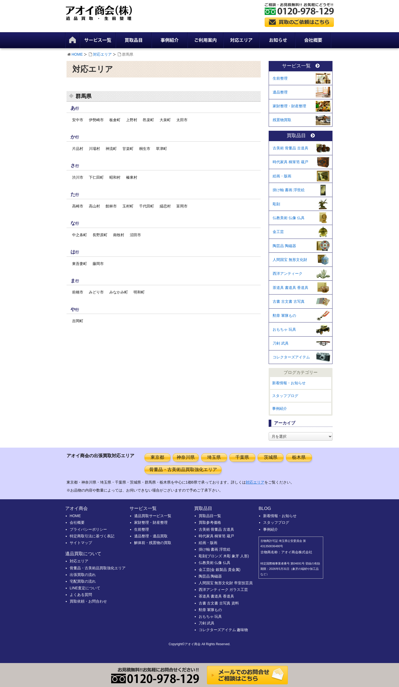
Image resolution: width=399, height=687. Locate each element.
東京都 (157, 457)
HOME (77, 54)
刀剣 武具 (281, 343)
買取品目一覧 (210, 516)
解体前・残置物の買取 (152, 543)
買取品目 (301, 135)
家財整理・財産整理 (289, 106)
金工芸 (278, 232)
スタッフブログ (285, 396)
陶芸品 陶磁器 (284, 246)
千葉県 (242, 457)
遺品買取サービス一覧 (152, 516)
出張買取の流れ (83, 574)
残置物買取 (282, 120)
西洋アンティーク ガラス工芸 (223, 589)
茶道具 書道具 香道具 (290, 287)
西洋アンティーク (287, 273)
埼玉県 (214, 457)
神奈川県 (186, 457)
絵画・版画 (282, 176)
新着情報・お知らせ (289, 383)
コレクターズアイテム (291, 357)
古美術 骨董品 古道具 (290, 148)
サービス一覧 (300, 65)
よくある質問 (81, 594)
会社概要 (77, 522)
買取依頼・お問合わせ (88, 601)
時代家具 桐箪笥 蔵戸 (290, 162)
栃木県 (299, 457)
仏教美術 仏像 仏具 (289, 218)
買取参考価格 (210, 522)
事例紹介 (279, 408)
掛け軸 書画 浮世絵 (289, 190)
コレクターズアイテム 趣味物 (223, 630)
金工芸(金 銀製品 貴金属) (219, 569)
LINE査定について (85, 588)
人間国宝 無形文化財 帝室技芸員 (226, 583)
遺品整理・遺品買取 (151, 536)
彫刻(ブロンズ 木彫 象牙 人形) (224, 556)
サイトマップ (81, 543)
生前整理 (280, 78)
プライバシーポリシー (88, 529)
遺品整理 (280, 92)
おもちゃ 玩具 (284, 329)
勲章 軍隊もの (284, 315)
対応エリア (102, 54)
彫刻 (276, 204)
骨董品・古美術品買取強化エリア (183, 469)
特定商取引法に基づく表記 (92, 536)
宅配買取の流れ (83, 581)
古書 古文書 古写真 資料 (219, 603)
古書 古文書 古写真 (289, 301)
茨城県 (270, 457)
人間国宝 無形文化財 (290, 259)
